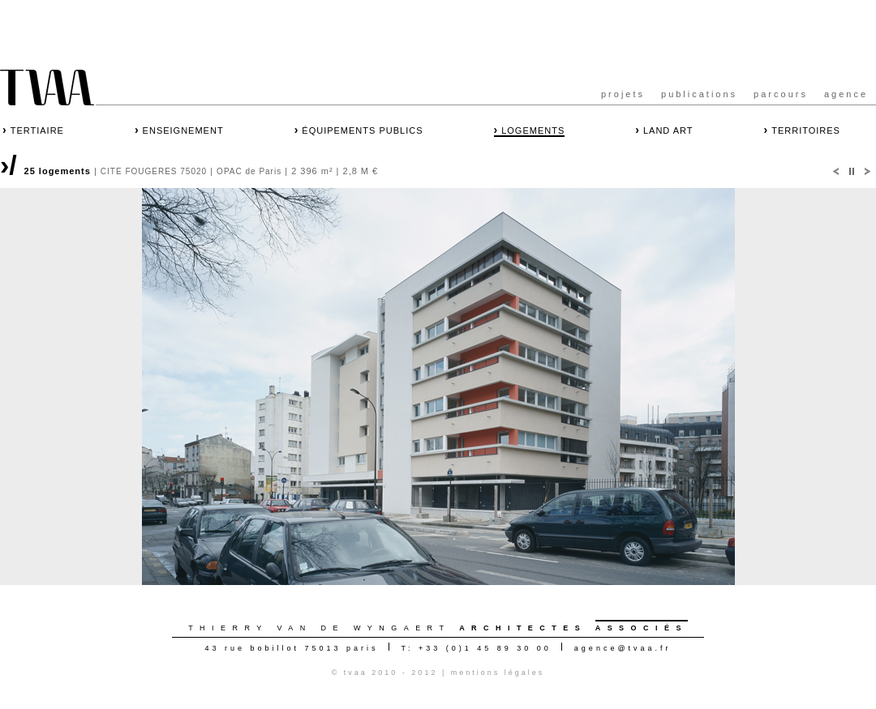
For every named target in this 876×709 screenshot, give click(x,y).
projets (623, 94)
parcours (781, 94)
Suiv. (868, 172)
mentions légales (498, 672)
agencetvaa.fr (623, 648)
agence (846, 94)
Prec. (835, 172)
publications (699, 94)
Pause (851, 172)
